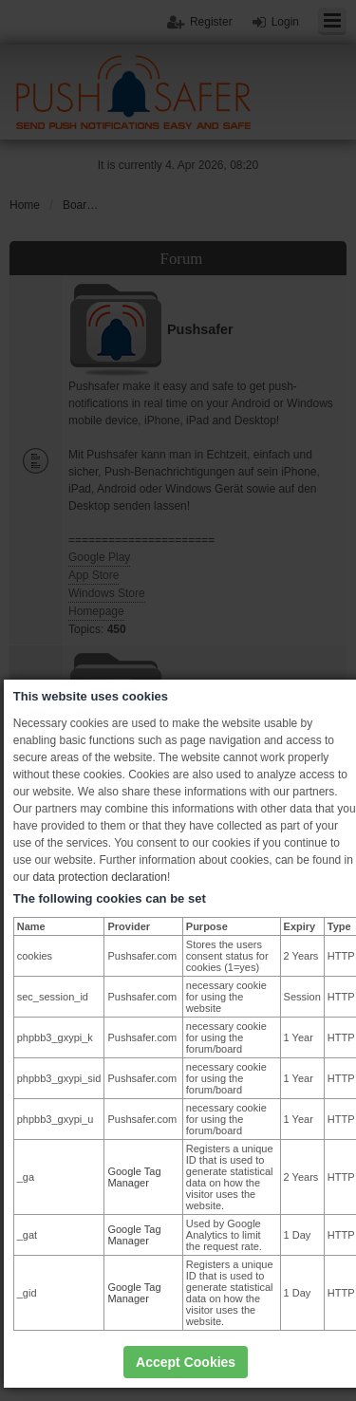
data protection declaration (99, 877)
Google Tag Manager (133, 1177)
